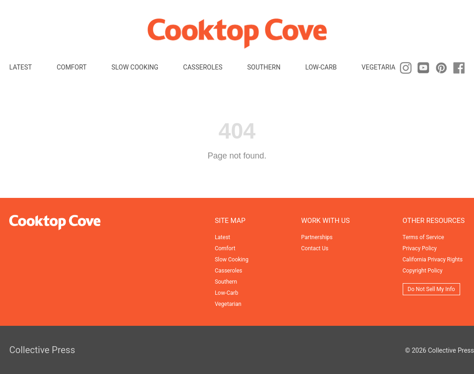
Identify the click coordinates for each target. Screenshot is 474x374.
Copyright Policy (423, 270)
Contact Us (315, 248)
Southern (264, 67)
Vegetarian (381, 67)
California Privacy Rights (433, 259)
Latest (20, 67)
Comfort (71, 67)
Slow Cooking (135, 67)
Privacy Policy (420, 248)
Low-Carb (321, 67)
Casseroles (203, 67)
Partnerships (317, 237)
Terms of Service (423, 237)
